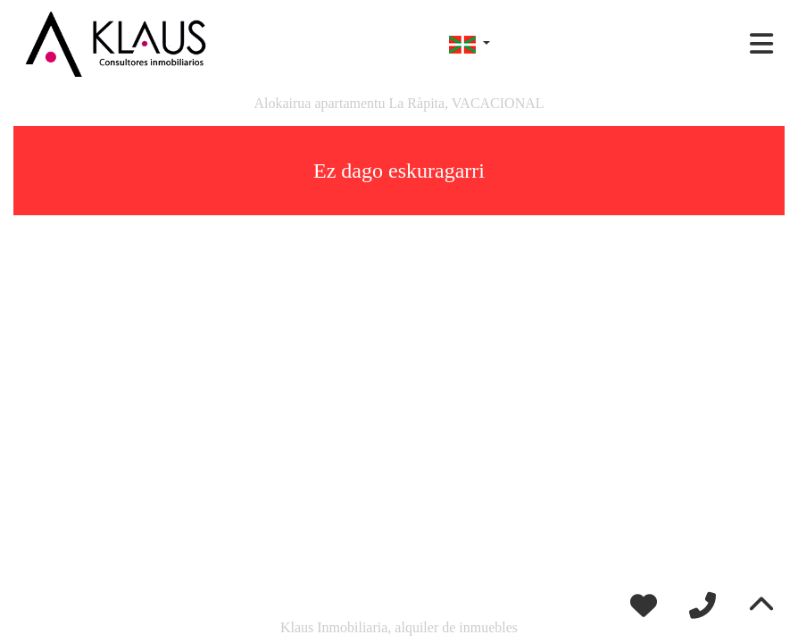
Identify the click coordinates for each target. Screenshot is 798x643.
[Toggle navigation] (761, 44)
